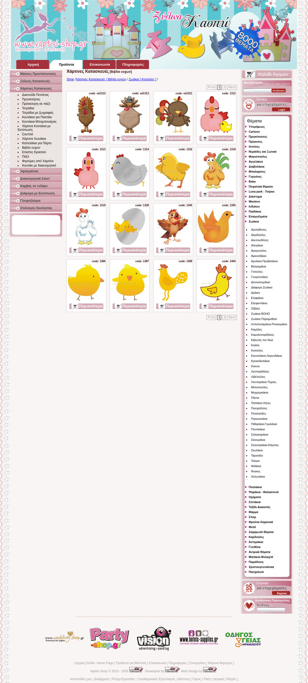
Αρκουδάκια (258, 255)
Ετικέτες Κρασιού (34, 152)
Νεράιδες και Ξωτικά (263, 151)
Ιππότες (254, 146)
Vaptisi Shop (99, 671)
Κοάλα (255, 345)
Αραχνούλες (259, 250)
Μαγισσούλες (258, 156)
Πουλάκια (255, 487)
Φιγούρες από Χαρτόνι (38, 161)
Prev (211, 87)
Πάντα (255, 397)
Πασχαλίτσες (259, 408)
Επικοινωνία (157, 663)
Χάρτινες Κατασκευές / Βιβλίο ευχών (101, 79)
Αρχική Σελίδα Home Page (94, 663)
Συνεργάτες (197, 663)
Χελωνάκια (258, 476)
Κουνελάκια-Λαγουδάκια (266, 355)
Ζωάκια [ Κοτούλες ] (142, 79)
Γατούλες (257, 271)
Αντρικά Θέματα (259, 551)
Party (207, 679)
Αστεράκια (256, 542)
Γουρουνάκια (259, 276)
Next (232, 87)
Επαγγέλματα (258, 216)
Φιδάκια (256, 466)
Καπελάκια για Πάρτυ (37, 143)
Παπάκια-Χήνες (261, 403)
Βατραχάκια (258, 266)
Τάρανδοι (257, 455)
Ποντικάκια (258, 429)
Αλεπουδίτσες (260, 240)
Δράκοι (255, 292)
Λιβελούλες (258, 376)
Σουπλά (27, 134)
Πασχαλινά (256, 571)
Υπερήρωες (257, 126)
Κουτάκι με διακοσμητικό (39, 165)
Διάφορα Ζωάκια (261, 287)
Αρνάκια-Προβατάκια (264, 261)
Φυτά (252, 527)
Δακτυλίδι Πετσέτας (35, 95)
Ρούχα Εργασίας (123, 679)
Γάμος (196, 679)
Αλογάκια (257, 245)
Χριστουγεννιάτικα (261, 566)
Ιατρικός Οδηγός (225, 679)
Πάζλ (25, 156)
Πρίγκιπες (255, 141)
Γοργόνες (255, 176)
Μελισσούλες (259, 387)
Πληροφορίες (177, 663)
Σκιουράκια (258, 439)
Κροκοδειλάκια (260, 361)
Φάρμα (253, 512)
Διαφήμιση (101, 679)
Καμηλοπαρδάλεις (262, 334)
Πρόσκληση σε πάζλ (36, 104)
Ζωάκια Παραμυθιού (264, 318)
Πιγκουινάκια (259, 418)
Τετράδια (28, 108)
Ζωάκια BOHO (260, 313)
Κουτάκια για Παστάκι (37, 117)
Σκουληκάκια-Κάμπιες (265, 445)
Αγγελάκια (256, 161)
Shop (70, 79)
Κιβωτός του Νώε (262, 339)
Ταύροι (255, 460)
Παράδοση (256, 561)
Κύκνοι (255, 366)
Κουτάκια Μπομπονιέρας (39, 121)
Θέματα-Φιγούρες (220, 663)
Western (254, 201)
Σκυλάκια (257, 450)
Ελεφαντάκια (259, 303)
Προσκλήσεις (31, 99)
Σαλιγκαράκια (259, 434)
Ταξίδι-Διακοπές (259, 507)
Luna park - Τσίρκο (261, 191)
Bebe (252, 181)
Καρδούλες (256, 537)
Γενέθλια (255, 547)
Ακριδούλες (258, 234)
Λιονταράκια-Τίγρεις (263, 382)
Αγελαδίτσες (259, 229)
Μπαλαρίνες (257, 171)
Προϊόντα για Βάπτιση (131, 663)
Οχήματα (255, 497)
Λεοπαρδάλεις (260, 371)
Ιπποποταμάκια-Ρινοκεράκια (269, 324)
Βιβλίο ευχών (31, 147)
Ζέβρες (255, 308)
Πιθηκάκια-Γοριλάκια (264, 424)
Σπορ (252, 517)
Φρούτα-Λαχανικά (261, 522)
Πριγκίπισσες (258, 136)
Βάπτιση (184, 679)
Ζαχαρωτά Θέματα (261, 532)
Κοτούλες (257, 350)
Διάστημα (255, 196)
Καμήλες (256, 329)
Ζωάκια (254, 221)
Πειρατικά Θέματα (261, 186)
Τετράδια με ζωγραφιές (38, 113)
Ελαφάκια (257, 297)
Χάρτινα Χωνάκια (34, 139)
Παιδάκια (255, 211)
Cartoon (254, 131)
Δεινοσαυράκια (260, 282)
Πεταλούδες (258, 413)
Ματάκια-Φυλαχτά (261, 556)
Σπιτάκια (255, 502)
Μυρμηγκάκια (259, 392)
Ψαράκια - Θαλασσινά (264, 492)
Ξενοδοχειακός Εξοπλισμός (156, 679)
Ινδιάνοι (254, 206)
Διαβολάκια (256, 166)
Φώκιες (256, 471)
